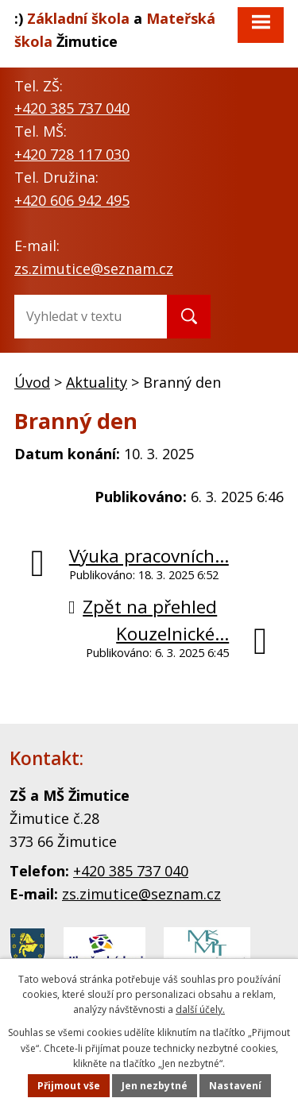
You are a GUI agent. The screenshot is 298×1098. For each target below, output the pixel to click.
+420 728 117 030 (72, 154)
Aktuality (96, 382)
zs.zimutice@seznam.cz (93, 268)
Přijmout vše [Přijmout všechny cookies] (68, 1085)
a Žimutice (114, 30)
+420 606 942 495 (72, 200)
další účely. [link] (200, 1009)
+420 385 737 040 (72, 108)
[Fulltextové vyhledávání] (77, 316)
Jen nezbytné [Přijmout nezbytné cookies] (155, 1085)
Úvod (32, 382)
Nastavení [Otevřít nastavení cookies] (235, 1085)
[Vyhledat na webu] (189, 316)
